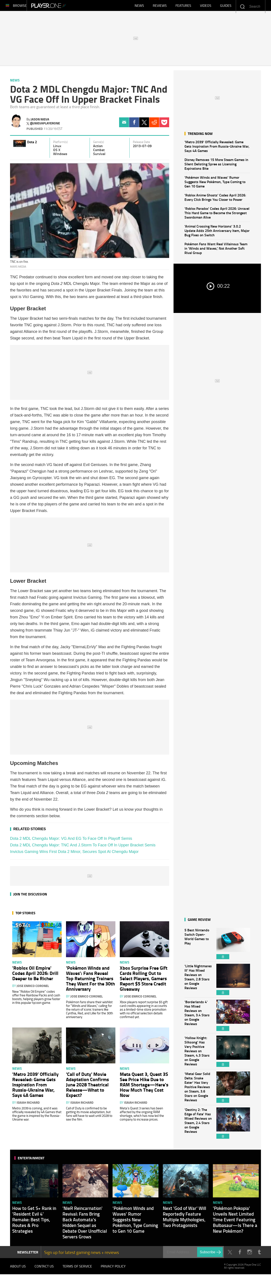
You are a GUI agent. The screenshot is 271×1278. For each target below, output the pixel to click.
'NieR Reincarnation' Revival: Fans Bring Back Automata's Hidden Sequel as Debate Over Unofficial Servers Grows (85, 1224)
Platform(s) (60, 144)
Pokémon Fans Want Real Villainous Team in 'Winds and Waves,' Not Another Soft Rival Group (215, 250)
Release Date (141, 144)
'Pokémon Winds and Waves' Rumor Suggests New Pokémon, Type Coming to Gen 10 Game (214, 184)
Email (124, 124)
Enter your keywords (242, 6)
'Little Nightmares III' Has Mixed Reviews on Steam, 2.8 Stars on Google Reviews (198, 981)
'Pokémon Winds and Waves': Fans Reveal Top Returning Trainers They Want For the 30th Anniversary (90, 980)
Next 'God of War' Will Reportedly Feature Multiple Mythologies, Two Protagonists (184, 1218)
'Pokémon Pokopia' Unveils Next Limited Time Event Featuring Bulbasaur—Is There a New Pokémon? (235, 1221)
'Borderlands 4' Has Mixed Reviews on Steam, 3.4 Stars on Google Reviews (198, 1017)
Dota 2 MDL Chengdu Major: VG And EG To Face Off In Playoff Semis (71, 840)
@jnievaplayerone (45, 125)
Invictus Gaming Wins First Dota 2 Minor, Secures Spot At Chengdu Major (74, 854)
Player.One (63, 6)
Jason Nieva (40, 121)
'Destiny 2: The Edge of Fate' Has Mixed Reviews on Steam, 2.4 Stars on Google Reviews (198, 1125)
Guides (225, 6)
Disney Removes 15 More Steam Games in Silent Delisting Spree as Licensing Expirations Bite (216, 166)
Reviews (160, 6)
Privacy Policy (113, 1269)
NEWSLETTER (27, 1254)
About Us (18, 1269)
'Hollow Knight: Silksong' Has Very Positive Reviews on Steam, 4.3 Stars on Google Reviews (198, 1053)
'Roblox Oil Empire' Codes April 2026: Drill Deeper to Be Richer (35, 975)
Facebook (134, 124)
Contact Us (44, 1269)
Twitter (144, 124)
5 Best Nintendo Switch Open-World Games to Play (198, 945)
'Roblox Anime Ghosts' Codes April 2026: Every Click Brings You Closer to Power (215, 199)
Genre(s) (98, 144)
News (139, 6)
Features (183, 6)
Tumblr (259, 1254)
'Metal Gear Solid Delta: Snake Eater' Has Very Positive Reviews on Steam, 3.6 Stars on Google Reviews (198, 1089)
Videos (205, 6)
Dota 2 (32, 144)
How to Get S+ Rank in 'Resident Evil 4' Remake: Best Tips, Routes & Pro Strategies (34, 1221)
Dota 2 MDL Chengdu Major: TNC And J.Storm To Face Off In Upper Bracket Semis (83, 847)
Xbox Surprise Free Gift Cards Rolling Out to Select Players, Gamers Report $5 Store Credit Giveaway (143, 980)
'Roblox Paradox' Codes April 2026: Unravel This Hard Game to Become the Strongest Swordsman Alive (216, 215)
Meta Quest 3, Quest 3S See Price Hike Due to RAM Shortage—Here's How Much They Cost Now (144, 1087)
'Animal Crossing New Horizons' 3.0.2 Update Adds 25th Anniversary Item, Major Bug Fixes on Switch (217, 233)
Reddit (154, 124)
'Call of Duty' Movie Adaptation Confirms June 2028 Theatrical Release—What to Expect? (87, 1087)
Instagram (249, 1254)
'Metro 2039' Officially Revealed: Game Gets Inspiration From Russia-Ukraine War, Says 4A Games (216, 148)
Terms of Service (77, 1269)
